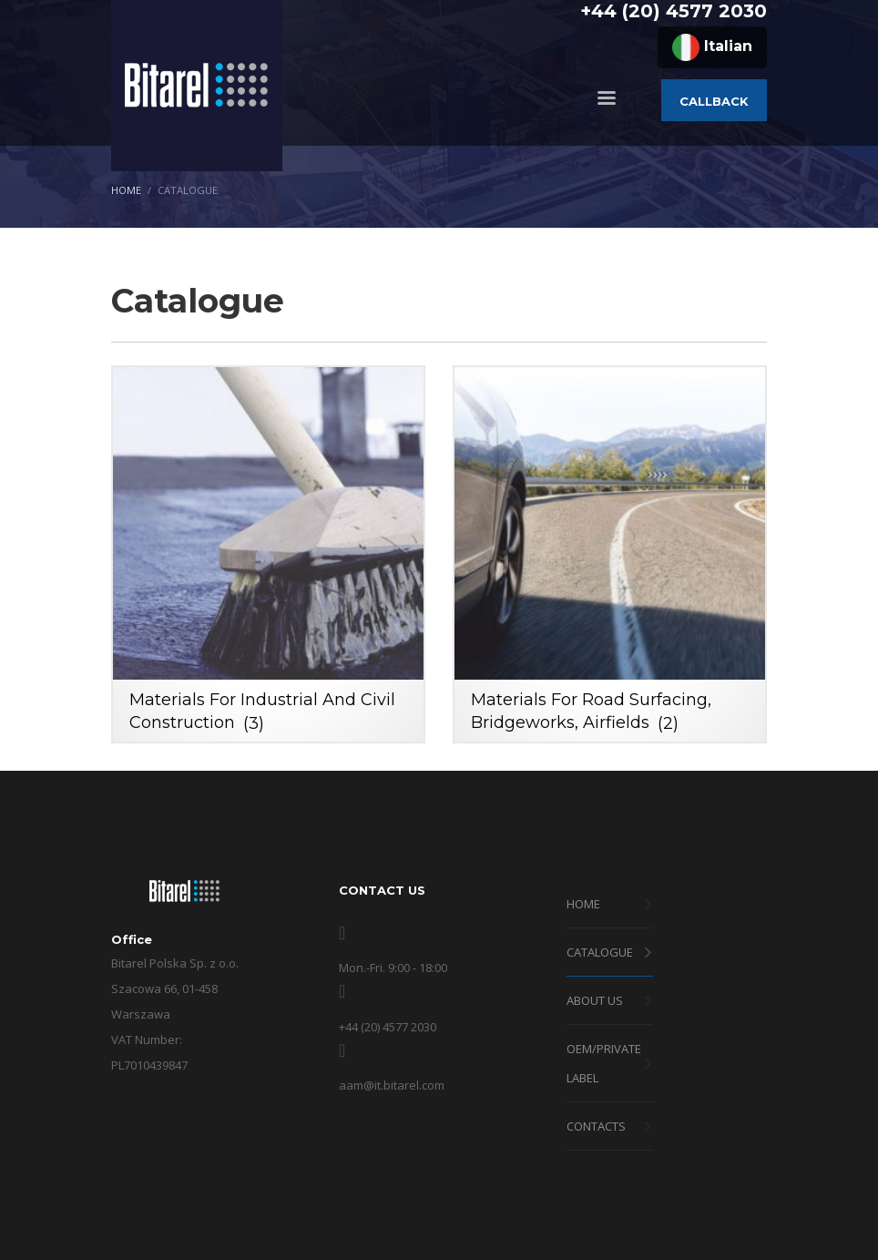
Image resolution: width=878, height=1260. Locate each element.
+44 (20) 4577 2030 (673, 11)
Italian (712, 47)
